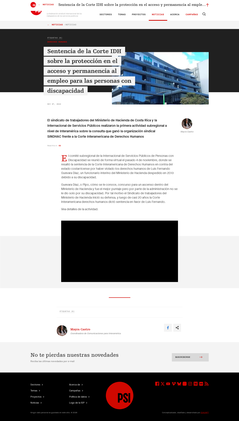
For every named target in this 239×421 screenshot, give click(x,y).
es (60, 146)
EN (90, 5)
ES (100, 5)
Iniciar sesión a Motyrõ (189, 5)
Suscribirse (188, 357)
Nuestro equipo (139, 5)
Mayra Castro (186, 131)
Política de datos (78, 396)
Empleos (153, 5)
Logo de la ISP (77, 402)
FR (95, 5)
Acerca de (75, 384)
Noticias (158, 15)
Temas (122, 15)
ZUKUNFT (205, 412)
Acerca (175, 15)
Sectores (106, 15)
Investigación (114, 5)
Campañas (192, 15)
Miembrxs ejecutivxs (168, 5)
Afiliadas (126, 5)
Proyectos (139, 15)
